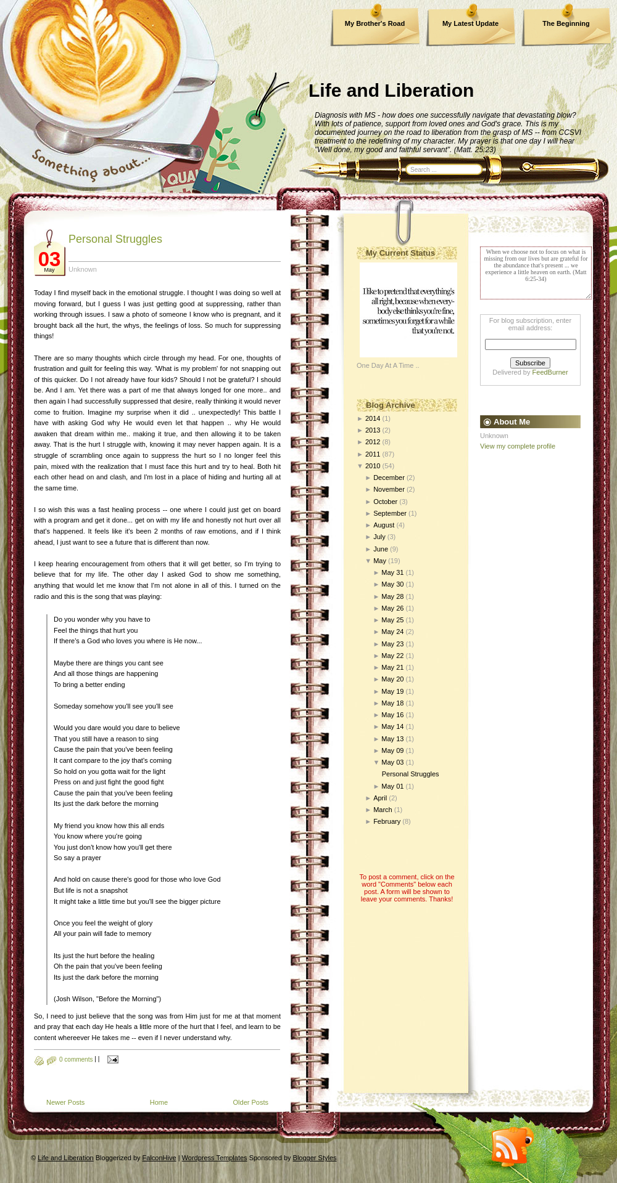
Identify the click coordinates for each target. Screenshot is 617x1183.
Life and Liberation (391, 90)
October (385, 501)
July (379, 536)
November (389, 489)
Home (159, 1102)
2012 (372, 441)
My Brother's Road (375, 23)
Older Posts (250, 1102)
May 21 (392, 667)
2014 (372, 418)
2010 (372, 466)
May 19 (392, 691)
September (390, 513)
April (380, 798)
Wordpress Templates (214, 1157)
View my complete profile (517, 446)
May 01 (392, 786)
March (382, 809)
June (380, 549)
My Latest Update (470, 23)
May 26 (392, 608)
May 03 (392, 762)
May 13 (392, 738)
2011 (372, 454)
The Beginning (565, 23)
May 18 (392, 703)
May (379, 560)
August (383, 525)
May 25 (392, 620)
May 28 (392, 596)
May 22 (392, 655)
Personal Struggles (115, 239)
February (386, 821)
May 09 (392, 750)
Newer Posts (65, 1102)
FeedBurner (550, 372)
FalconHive (159, 1157)
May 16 (392, 714)
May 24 (392, 631)
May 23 (392, 644)
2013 (372, 430)
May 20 (392, 679)
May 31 (392, 572)
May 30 (392, 584)
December (389, 477)
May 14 (392, 726)
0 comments (76, 1059)
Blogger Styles (315, 1157)
